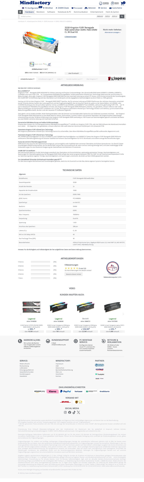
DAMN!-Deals (62, 8)
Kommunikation (81, 12)
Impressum (59, 364)
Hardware (29, 12)
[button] (20, 12)
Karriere (58, 376)
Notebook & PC (64, 12)
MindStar (48, 8)
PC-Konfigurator (31, 7)
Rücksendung (24, 366)
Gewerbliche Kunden (27, 372)
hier (80, 470)
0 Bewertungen (70, 37)
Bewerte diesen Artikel (73, 274)
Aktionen (90, 8)
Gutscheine (115, 8)
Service (102, 8)
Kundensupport (25, 374)
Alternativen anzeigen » (112, 32)
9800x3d (100, 16)
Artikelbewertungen (45, 79)
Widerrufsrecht (25, 364)
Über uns (59, 372)
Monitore (40, 12)
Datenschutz (60, 368)
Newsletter (23, 376)
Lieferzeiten (23, 368)
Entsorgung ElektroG (27, 370)
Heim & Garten (112, 12)
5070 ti (107, 16)
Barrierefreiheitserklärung (64, 370)
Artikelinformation (27, 79)
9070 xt (114, 16)
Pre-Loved (77, 8)
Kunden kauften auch (73, 79)
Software (51, 12)
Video (59, 79)
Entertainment (96, 12)
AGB (57, 366)
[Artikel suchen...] (70, 16)
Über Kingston (91, 79)
